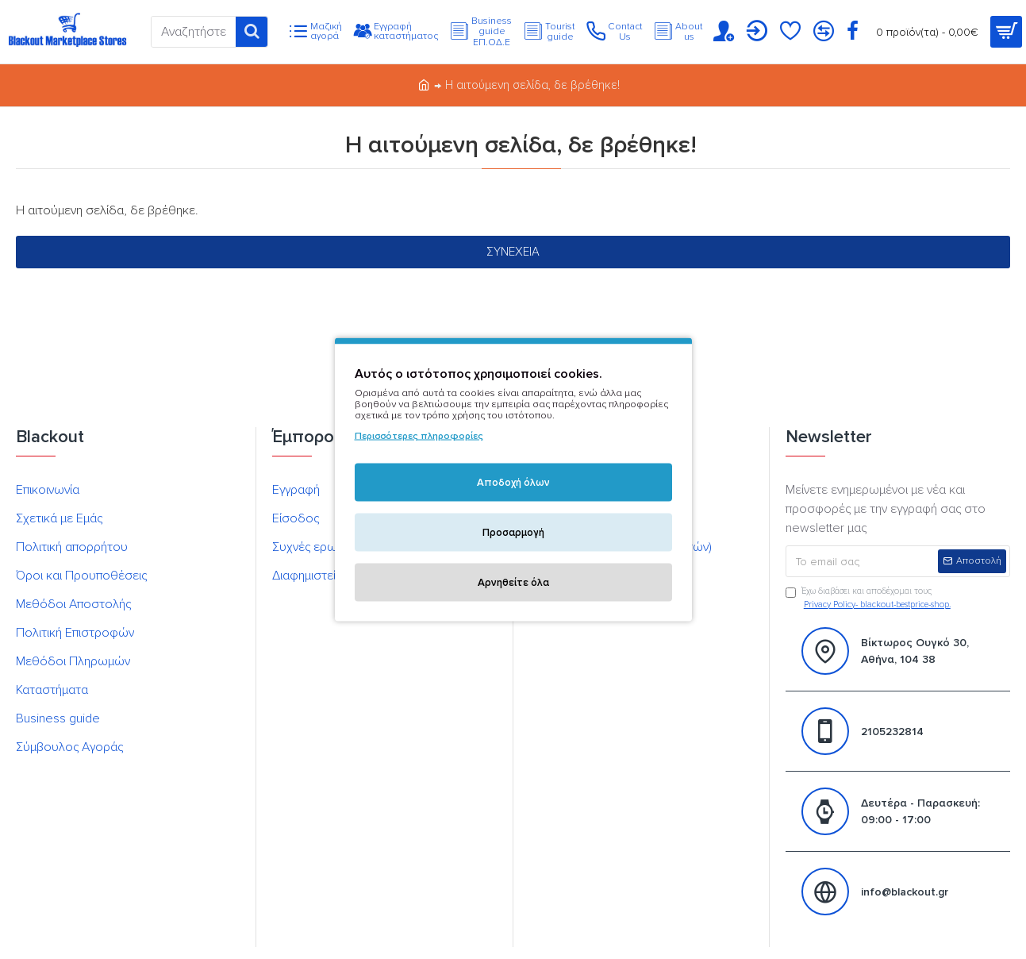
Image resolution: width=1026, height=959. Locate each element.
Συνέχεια (513, 252)
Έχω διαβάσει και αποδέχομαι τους (869, 598)
